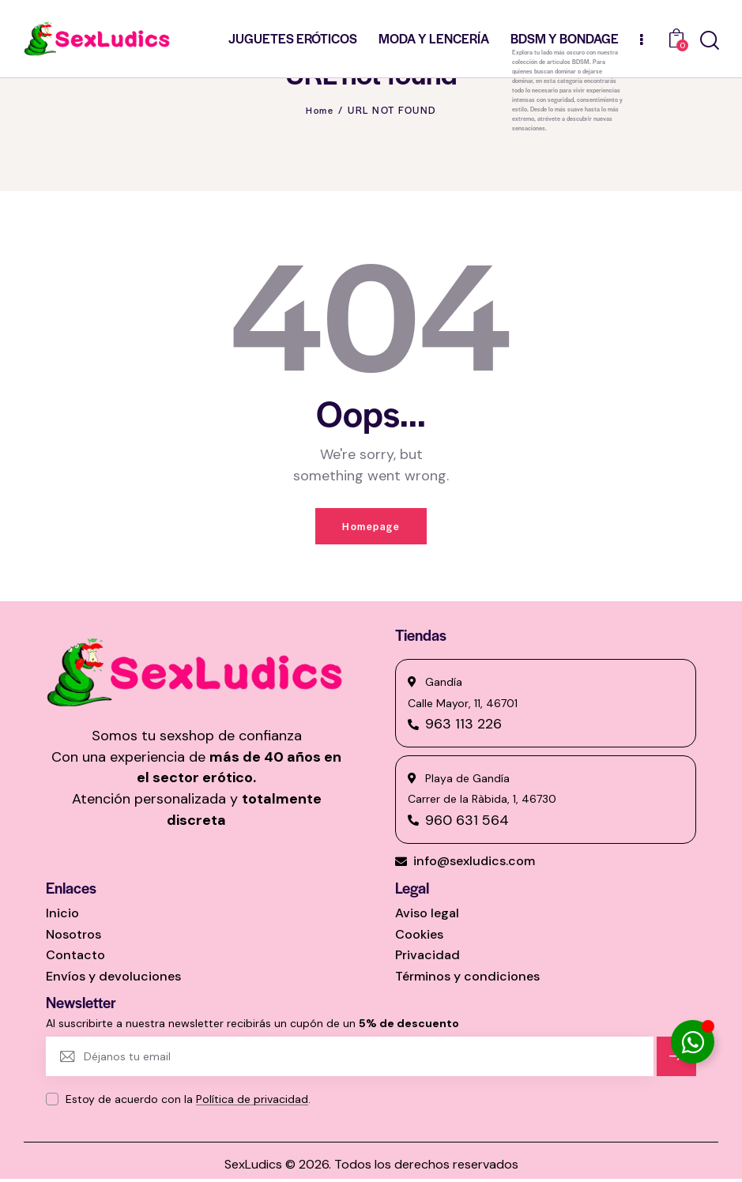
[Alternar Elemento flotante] (692, 1041)
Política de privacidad (252, 1103)
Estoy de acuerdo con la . (188, 1102)
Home (320, 110)
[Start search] (710, 40)
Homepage (371, 527)
